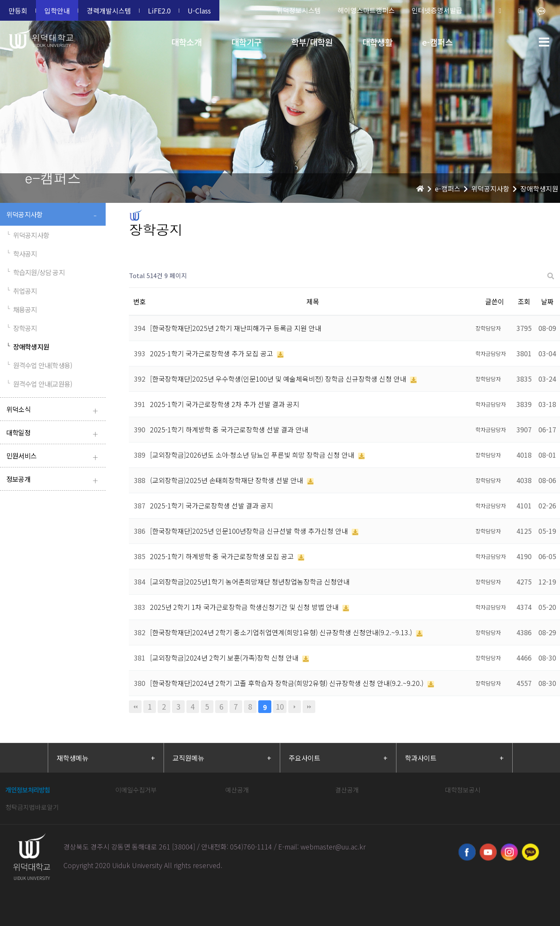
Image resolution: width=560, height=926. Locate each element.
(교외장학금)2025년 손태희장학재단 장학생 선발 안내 (227, 480)
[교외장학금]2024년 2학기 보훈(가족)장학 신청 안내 (225, 658)
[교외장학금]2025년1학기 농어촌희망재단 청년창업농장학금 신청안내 (250, 581)
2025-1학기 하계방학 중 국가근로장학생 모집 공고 (222, 556)
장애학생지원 (27, 346)
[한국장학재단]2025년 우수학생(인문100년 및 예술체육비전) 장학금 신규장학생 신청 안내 (279, 379)
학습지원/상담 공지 (35, 272)
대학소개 (186, 42)
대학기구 (246, 42)
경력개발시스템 (109, 10)
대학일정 (53, 433)
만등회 (17, 10)
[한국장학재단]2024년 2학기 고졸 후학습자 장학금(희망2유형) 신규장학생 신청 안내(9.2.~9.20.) (287, 683)
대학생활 (377, 42)
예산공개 (237, 789)
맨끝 (309, 706)
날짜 (547, 301)
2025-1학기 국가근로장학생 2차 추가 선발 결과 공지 (224, 404)
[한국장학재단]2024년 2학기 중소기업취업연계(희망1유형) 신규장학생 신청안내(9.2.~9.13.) (282, 632)
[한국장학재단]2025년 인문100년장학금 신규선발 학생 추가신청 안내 (250, 531)
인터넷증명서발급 (437, 10)
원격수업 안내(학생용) (39, 365)
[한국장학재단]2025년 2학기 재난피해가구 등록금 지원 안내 (235, 328)
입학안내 (57, 10)
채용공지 (21, 309)
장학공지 (21, 328)
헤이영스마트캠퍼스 (366, 10)
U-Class (199, 10)
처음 (135, 706)
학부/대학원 (312, 42)
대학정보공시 (463, 789)
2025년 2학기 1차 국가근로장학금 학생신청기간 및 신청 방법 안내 (245, 607)
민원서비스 (53, 456)
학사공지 (21, 254)
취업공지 (21, 291)
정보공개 (53, 480)
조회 (524, 301)
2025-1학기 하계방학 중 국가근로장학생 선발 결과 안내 (229, 429)
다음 (294, 706)
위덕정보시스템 (298, 10)
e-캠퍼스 (437, 42)
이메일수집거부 (136, 789)
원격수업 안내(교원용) (39, 384)
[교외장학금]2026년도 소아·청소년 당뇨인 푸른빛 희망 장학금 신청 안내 (253, 455)
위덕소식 (53, 410)
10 (280, 706)
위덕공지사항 (53, 215)
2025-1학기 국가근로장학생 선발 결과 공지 (211, 505)
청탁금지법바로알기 (32, 807)
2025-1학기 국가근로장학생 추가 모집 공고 (212, 353)
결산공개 (347, 789)
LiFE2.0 (159, 10)
